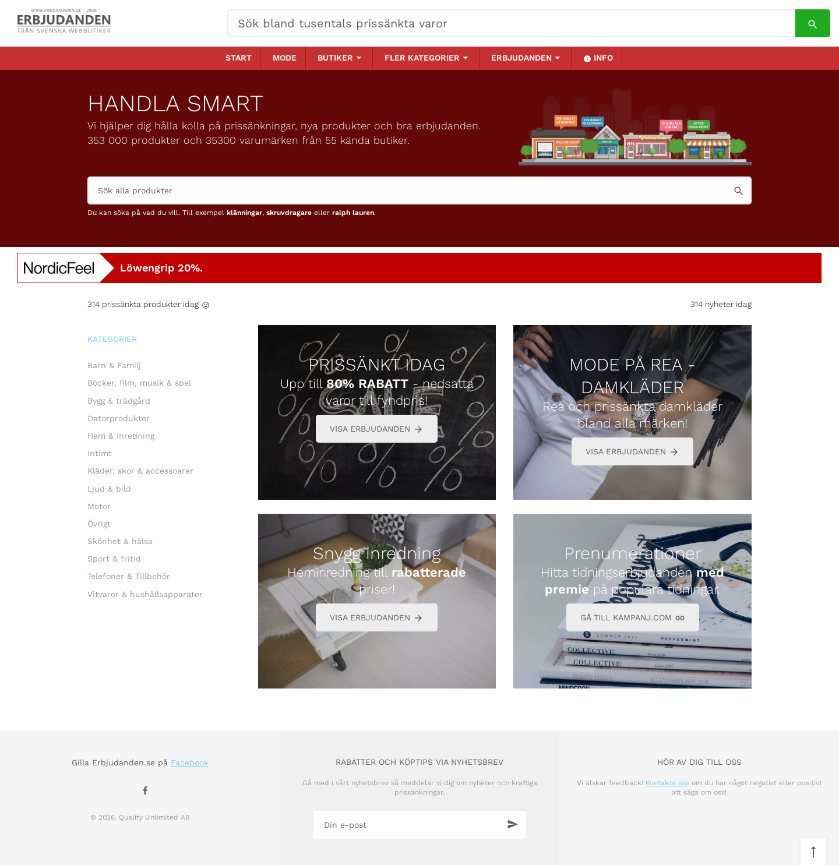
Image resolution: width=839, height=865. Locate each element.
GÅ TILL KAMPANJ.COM (632, 618)
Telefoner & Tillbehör (128, 576)
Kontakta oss (667, 783)
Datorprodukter (118, 418)
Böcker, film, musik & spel (139, 382)
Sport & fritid (114, 558)
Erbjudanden (521, 57)
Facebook (190, 762)
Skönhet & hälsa (120, 541)
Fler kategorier (422, 57)
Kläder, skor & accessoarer (140, 470)
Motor (99, 506)
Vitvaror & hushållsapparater (145, 594)
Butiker (335, 57)
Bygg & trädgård (118, 400)
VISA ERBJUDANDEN (377, 429)
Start (238, 57)
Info (598, 58)
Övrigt (99, 523)
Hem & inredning (120, 435)
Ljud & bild (109, 488)
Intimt (99, 453)
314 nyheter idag (721, 304)
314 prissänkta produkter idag (143, 304)
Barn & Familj (114, 365)
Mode (285, 57)
